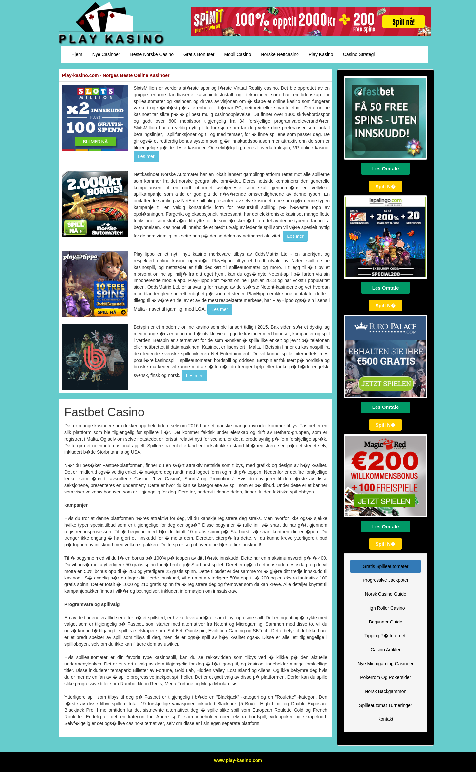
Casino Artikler (385, 649)
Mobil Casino (237, 54)
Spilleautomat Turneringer (385, 705)
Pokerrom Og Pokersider (385, 677)
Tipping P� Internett (385, 635)
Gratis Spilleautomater (386, 566)
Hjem (76, 54)
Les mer (146, 156)
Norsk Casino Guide (385, 594)
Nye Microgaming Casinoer (386, 663)
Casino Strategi (359, 54)
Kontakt (385, 719)
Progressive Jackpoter (386, 580)
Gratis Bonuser (198, 54)
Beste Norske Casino (152, 54)
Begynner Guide (385, 621)
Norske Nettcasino (279, 54)
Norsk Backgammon (385, 691)
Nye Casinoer (106, 54)
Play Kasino (321, 54)
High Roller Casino (385, 608)
